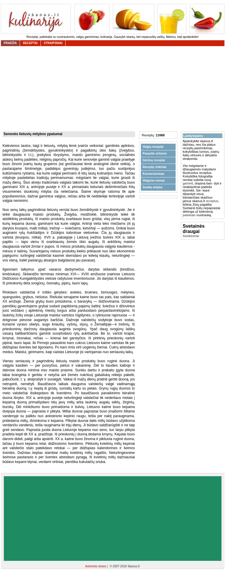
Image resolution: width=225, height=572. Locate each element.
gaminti (188, 183)
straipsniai (53, 43)
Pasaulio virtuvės (155, 153)
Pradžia (10, 43)
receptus (212, 201)
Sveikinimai (191, 236)
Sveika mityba (152, 187)
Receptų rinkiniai (154, 167)
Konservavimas (153, 173)
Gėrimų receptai (154, 160)
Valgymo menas (154, 180)
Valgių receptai (153, 146)
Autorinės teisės (96, 566)
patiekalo (189, 215)
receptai (30, 43)
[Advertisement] (112, 518)
